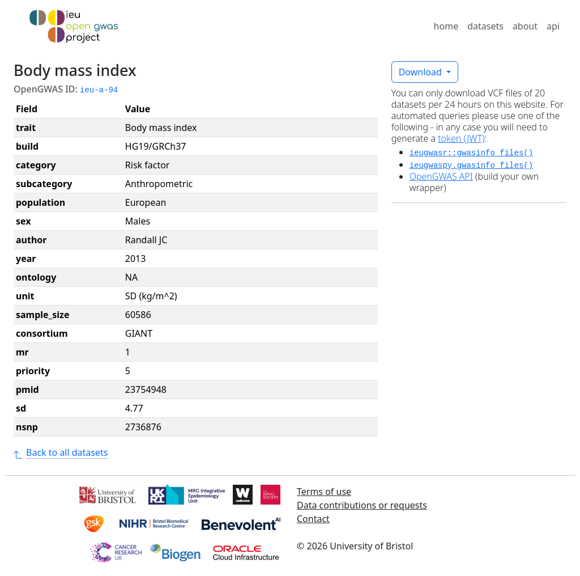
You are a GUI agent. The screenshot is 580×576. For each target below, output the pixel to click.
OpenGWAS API (441, 176)
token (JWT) (461, 138)
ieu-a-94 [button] (99, 90)
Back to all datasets (61, 452)
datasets (485, 26)
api (553, 26)
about (525, 26)
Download (421, 72)
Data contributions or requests (362, 505)
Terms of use (324, 491)
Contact (313, 519)
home (446, 26)
